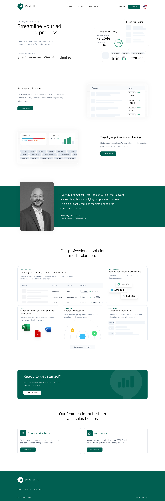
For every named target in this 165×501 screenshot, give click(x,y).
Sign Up (122, 7)
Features (80, 7)
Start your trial (32, 393)
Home (69, 7)
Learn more (25, 108)
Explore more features (82, 347)
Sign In (134, 7)
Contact (145, 497)
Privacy (137, 497)
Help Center (93, 7)
